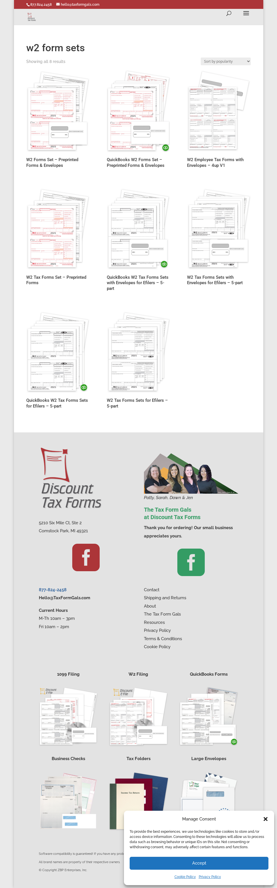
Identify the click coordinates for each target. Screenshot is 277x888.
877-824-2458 (53, 589)
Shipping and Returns (165, 597)
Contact (151, 589)
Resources (154, 622)
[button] (265, 819)
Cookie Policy (185, 877)
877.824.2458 (41, 5)
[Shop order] (226, 61)
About (150, 606)
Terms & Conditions (163, 638)
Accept (199, 863)
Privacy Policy (210, 877)
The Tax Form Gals (162, 614)
